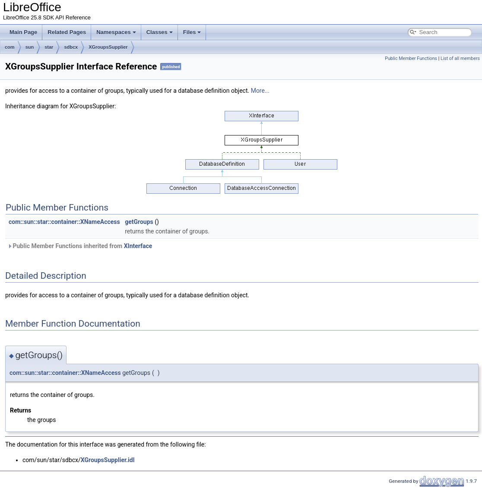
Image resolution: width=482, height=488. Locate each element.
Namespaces (116, 32)
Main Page (23, 32)
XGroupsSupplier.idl (108, 460)
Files (192, 32)
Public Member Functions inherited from (79, 245)
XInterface (138, 245)
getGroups (139, 221)
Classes (159, 32)
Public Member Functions (411, 58)
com (10, 47)
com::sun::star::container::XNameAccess (64, 221)
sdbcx (71, 47)
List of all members (460, 58)
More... (260, 90)
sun (29, 47)
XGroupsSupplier (108, 47)
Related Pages (67, 32)
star (48, 47)
